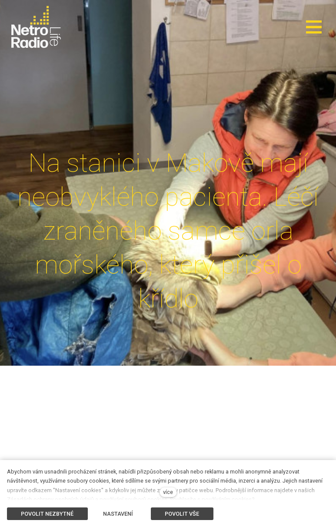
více (168, 492)
